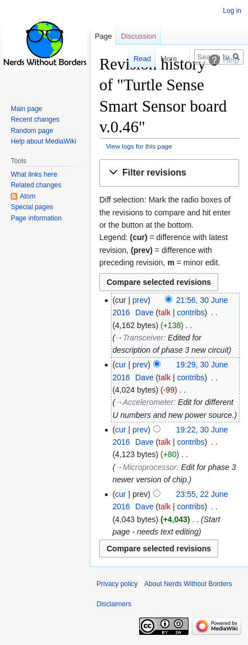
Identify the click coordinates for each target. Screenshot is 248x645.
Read (132, 58)
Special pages (32, 207)
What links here (34, 174)
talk (164, 312)
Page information (36, 218)
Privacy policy (117, 584)
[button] (169, 173)
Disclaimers (114, 604)
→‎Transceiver (139, 337)
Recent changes (35, 119)
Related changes (36, 185)
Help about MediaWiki (43, 141)
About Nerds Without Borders (188, 584)
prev (140, 300)
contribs (191, 312)
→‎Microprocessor (146, 467)
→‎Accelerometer (144, 402)
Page (103, 36)
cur (120, 364)
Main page (26, 109)
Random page (32, 131)
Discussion (138, 36)
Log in (232, 11)
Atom (27, 196)
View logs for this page (139, 146)
